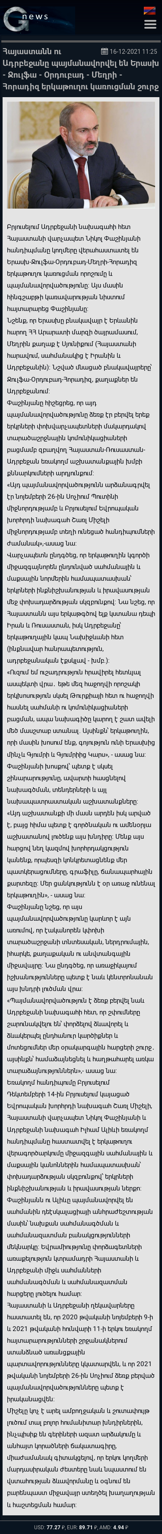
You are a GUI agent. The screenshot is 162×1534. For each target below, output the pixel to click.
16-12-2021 (125, 51)
